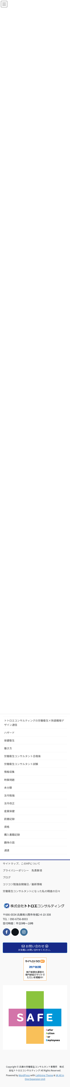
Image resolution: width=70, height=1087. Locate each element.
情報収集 (9, 772)
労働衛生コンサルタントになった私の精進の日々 (31, 891)
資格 (6, 827)
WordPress (24, 1075)
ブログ (7, 877)
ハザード (9, 732)
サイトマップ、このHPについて (21, 863)
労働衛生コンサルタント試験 (21, 764)
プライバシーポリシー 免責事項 (22, 870)
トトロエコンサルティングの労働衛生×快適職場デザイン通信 (34, 723)
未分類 (8, 787)
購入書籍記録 (12, 834)
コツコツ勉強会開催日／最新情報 (22, 884)
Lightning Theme (44, 1075)
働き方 (8, 748)
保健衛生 (9, 740)
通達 (6, 850)
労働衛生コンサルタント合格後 (22, 756)
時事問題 (9, 780)
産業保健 (9, 811)
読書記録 (9, 819)
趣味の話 (9, 842)
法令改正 (9, 803)
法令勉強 (9, 795)
